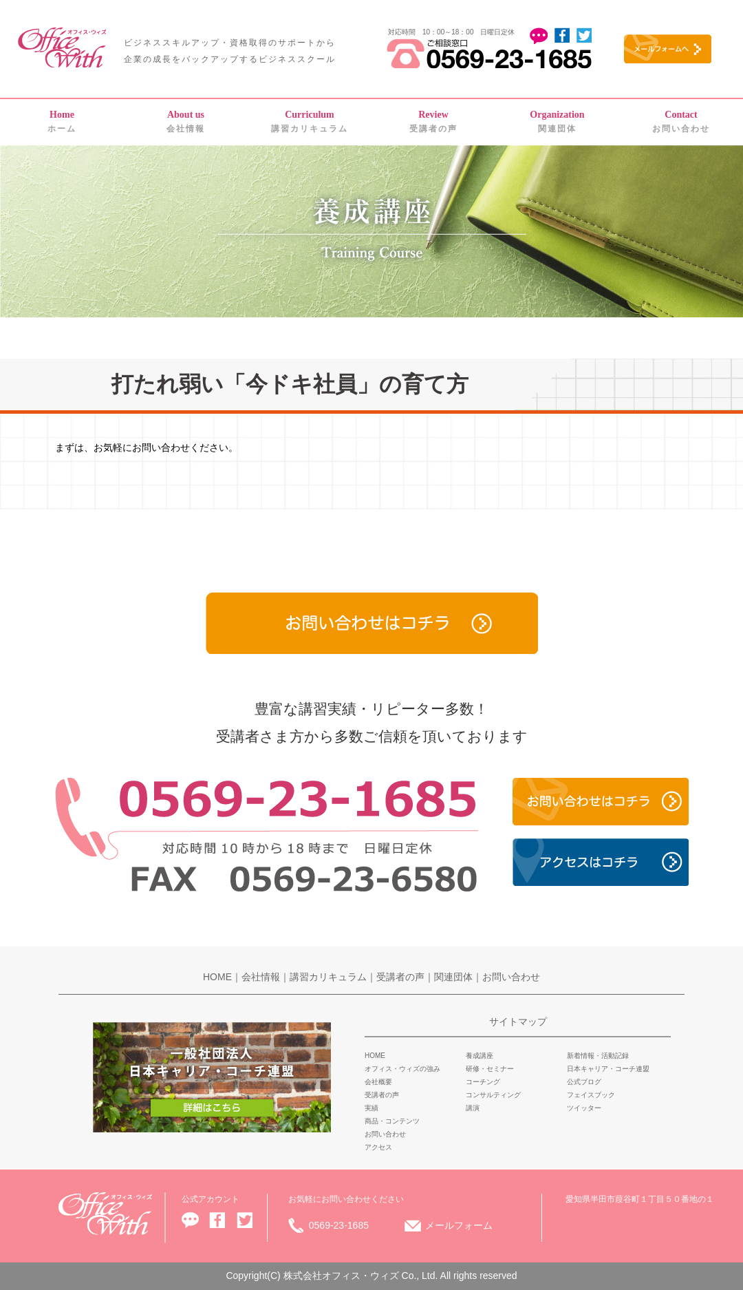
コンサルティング (493, 1095)
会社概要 (378, 1082)
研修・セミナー (490, 1068)
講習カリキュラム (309, 121)
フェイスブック (591, 1095)
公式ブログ (584, 1082)
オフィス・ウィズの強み (402, 1068)
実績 (371, 1108)
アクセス (378, 1147)
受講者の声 (433, 121)
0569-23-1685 (339, 1225)
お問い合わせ (681, 121)
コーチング (483, 1082)
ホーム (61, 121)
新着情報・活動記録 (598, 1055)
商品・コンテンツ (392, 1121)
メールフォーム (459, 1225)
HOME (217, 976)
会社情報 (185, 121)
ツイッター (584, 1108)
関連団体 (557, 121)
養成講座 (479, 1055)
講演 (473, 1108)
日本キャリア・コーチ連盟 (608, 1068)
